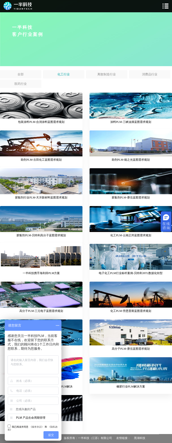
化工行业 (63, 74)
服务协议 (36, 427)
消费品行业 (149, 74)
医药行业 (20, 84)
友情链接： (123, 438)
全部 (20, 74)
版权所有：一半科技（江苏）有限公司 (88, 438)
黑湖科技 (139, 438)
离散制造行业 (106, 74)
